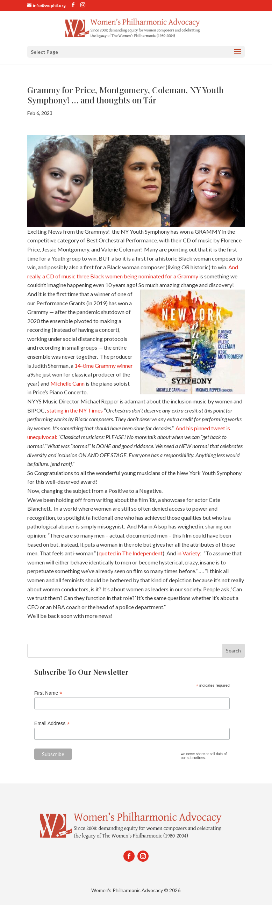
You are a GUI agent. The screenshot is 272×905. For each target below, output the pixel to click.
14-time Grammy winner (103, 365)
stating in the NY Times (75, 410)
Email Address (52, 723)
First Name (48, 693)
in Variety (188, 553)
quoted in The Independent (131, 553)
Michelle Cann (67, 383)
